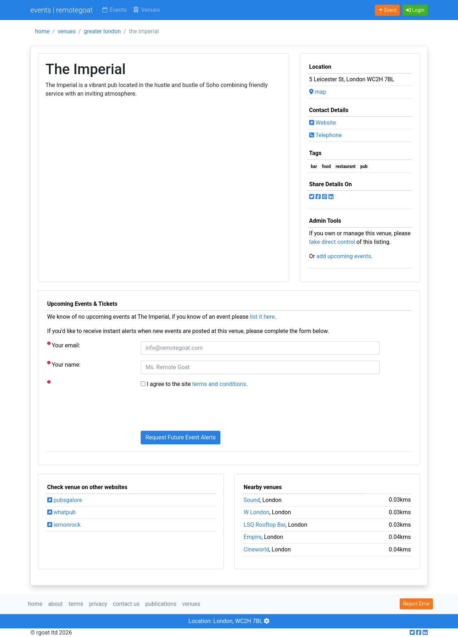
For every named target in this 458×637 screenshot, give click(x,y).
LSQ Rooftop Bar (265, 524)
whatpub (61, 512)
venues (67, 31)
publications (160, 603)
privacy (98, 603)
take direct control (332, 241)
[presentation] (195, 411)
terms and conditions (219, 384)
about (55, 603)
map (317, 91)
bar (314, 166)
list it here (262, 316)
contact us (126, 603)
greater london (102, 31)
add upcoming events (343, 256)
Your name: (64, 364)
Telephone (325, 135)
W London (256, 512)
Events (114, 9)
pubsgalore (64, 500)
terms (75, 603)
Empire (253, 537)
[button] (415, 10)
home (42, 31)
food (326, 166)
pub (363, 166)
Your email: (63, 345)
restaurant (346, 166)
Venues (146, 9)
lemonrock (64, 524)
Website (322, 122)
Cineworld (256, 549)
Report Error (416, 604)
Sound (252, 500)
